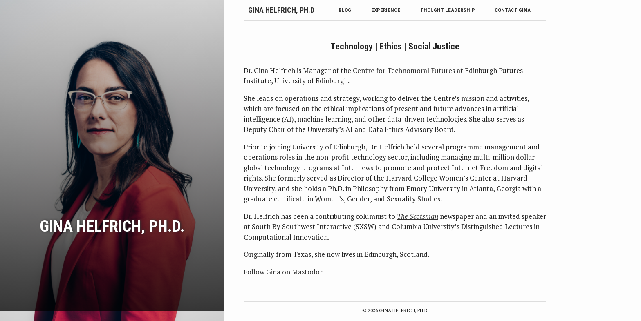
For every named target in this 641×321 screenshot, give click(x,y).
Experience (385, 10)
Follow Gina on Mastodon (284, 271)
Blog (344, 10)
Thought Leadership (447, 10)
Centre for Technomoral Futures (404, 70)
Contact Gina (513, 10)
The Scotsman (417, 216)
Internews (357, 167)
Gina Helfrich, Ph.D (281, 10)
